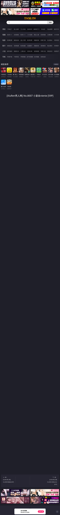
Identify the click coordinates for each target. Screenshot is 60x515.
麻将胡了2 (36, 29)
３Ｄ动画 (29, 35)
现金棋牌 (49, 29)
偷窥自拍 (9, 46)
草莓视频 (23, 57)
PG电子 (10, 29)
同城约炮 (9, 57)
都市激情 (9, 51)
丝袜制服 (43, 35)
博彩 (4, 29)
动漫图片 (29, 46)
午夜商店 (16, 57)
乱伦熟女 (49, 40)
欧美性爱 (29, 40)
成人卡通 (23, 40)
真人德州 (16, 29)
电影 (4, 40)
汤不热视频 (30, 57)
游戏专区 (29, 29)
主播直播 (49, 35)
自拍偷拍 (16, 35)
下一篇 (51, 481)
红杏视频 (36, 57)
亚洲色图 (16, 46)
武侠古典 (29, 51)
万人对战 (23, 29)
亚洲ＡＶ (9, 35)
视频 (4, 35)
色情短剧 (43, 57)
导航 (4, 57)
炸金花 (43, 29)
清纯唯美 (43, 46)
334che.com (30, 18)
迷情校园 (36, 51)
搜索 (50, 22)
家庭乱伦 (16, 51)
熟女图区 (49, 46)
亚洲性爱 (9, 40)
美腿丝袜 (36, 46)
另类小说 (43, 51)
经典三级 (43, 40)
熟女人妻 (36, 35)
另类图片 (56, 46)
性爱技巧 (56, 51)
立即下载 (41, 511)
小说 (4, 51)
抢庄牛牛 (56, 29)
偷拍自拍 (16, 40)
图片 (4, 46)
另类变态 (56, 40)
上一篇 (9, 480)
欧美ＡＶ (23, 35)
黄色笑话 (49, 51)
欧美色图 (23, 46)
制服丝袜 (36, 40)
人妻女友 (23, 51)
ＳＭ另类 (56, 35)
